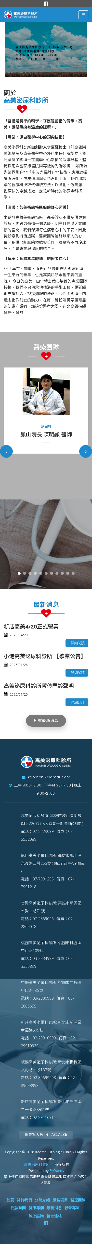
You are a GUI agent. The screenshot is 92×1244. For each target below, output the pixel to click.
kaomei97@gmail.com (46, 777)
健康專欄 (36, 1207)
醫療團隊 (78, 1200)
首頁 (10, 1200)
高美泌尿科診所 (37, 1164)
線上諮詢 (36, 1216)
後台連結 (54, 1216)
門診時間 (18, 1207)
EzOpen (56, 1170)
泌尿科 (46, 426)
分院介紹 (42, 1200)
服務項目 (60, 1200)
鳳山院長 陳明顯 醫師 (46, 434)
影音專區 (72, 1207)
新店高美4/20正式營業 (31, 626)
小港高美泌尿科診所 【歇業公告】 (45, 656)
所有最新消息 (46, 720)
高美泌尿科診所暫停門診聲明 (39, 685)
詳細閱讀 (78, 643)
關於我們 (24, 1200)
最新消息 (54, 1207)
